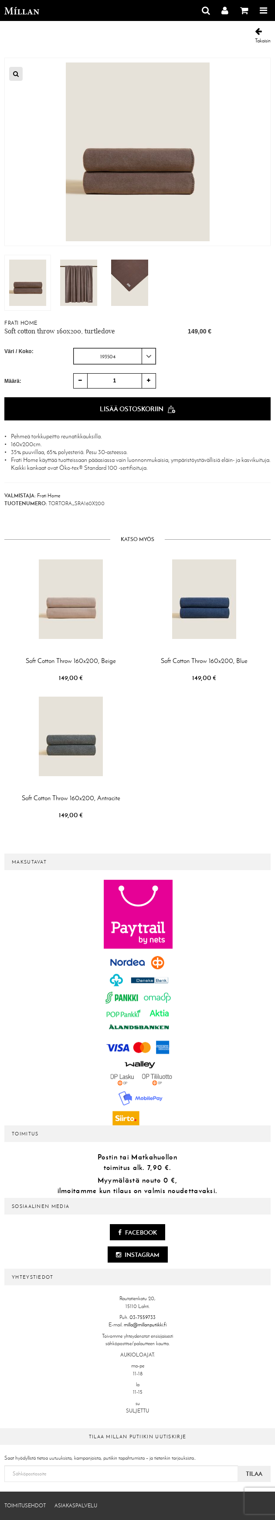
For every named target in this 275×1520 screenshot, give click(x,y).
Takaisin (263, 36)
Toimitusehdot (25, 1506)
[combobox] (115, 356)
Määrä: (12, 381)
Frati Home (20, 323)
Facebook (137, 1232)
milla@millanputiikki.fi (145, 1325)
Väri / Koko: (19, 351)
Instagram (138, 1255)
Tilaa (254, 1474)
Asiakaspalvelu (75, 1506)
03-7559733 (142, 1317)
